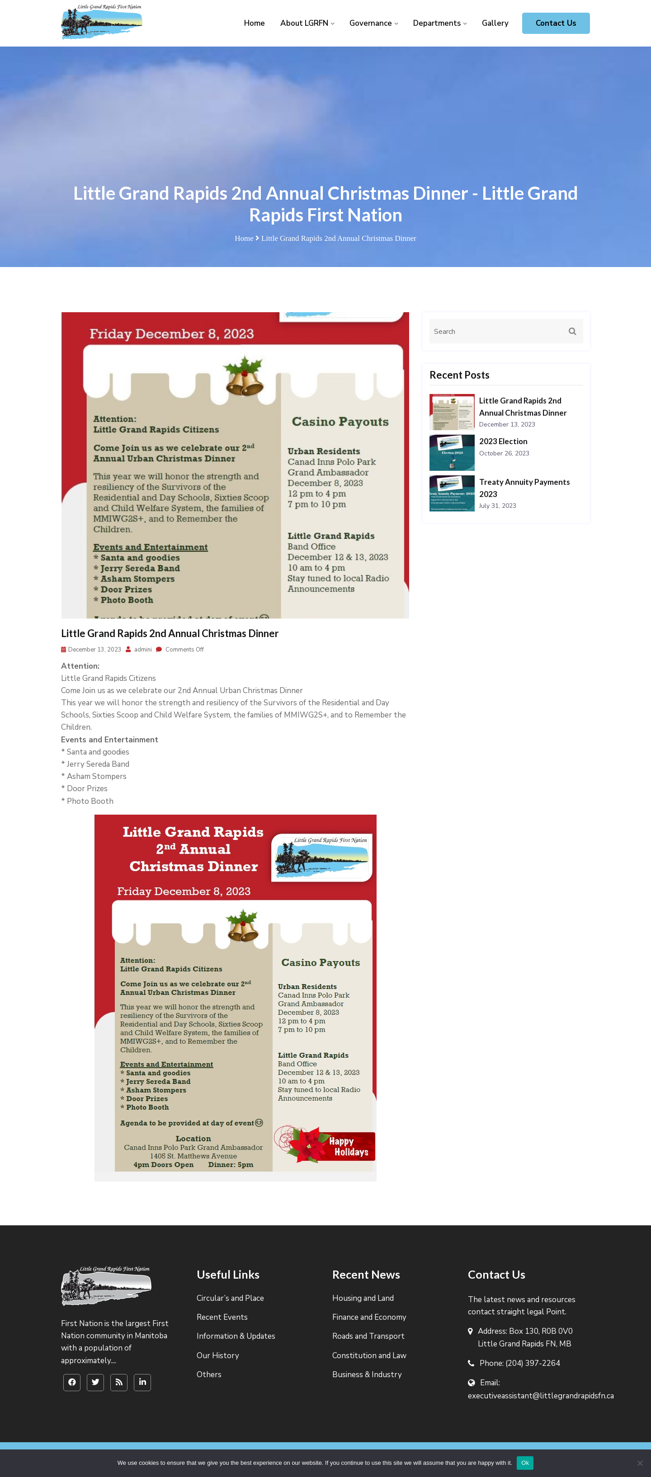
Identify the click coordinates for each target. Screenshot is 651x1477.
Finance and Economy (369, 1317)
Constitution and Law (369, 1355)
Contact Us (556, 23)
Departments (437, 23)
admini (139, 650)
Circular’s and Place (230, 1298)
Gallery (495, 23)
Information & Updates (236, 1336)
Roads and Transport (368, 1336)
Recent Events (222, 1317)
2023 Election (503, 441)
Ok (525, 1462)
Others (209, 1374)
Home (254, 23)
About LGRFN (304, 23)
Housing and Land (363, 1298)
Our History (218, 1355)
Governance (370, 23)
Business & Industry (367, 1374)
